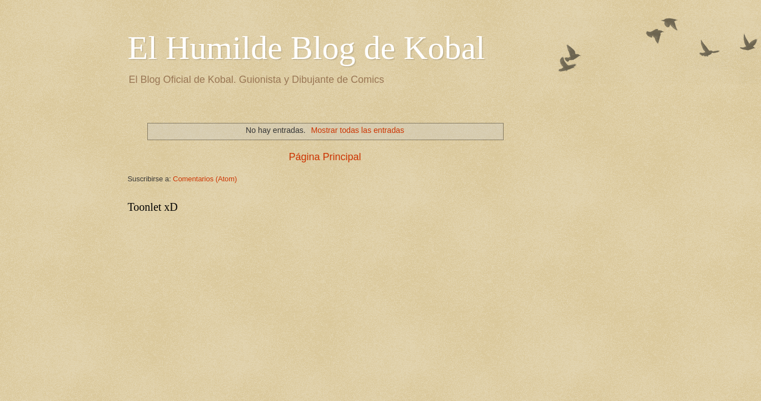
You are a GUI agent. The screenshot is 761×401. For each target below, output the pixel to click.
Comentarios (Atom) (205, 179)
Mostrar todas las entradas (357, 130)
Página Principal (325, 156)
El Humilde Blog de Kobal (306, 47)
